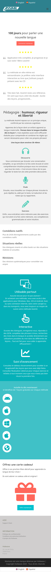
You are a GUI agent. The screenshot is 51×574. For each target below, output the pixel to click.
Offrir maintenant (25, 508)
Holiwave (6, 546)
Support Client (7, 523)
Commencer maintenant (25, 43)
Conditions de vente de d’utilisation (14, 536)
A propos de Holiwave (10, 538)
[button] (47, 9)
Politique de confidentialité (11, 534)
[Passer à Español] (30, 2)
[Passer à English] (20, 2)
